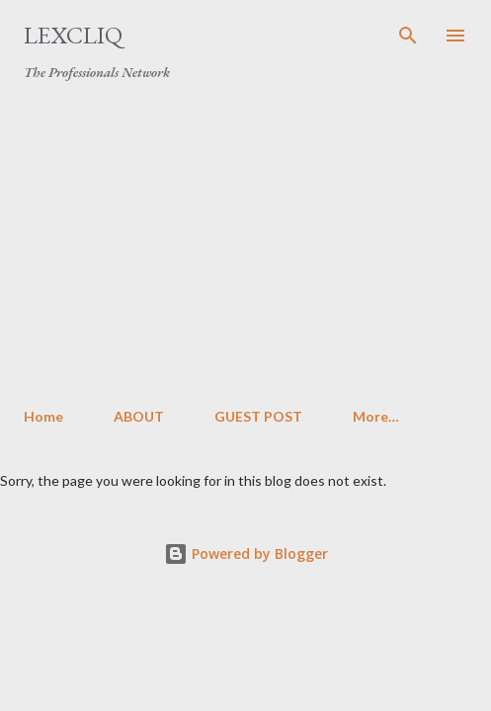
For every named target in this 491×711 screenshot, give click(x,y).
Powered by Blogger (246, 553)
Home (43, 416)
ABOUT (139, 416)
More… (376, 416)
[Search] (408, 35)
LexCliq (73, 35)
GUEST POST (258, 416)
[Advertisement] (245, 245)
